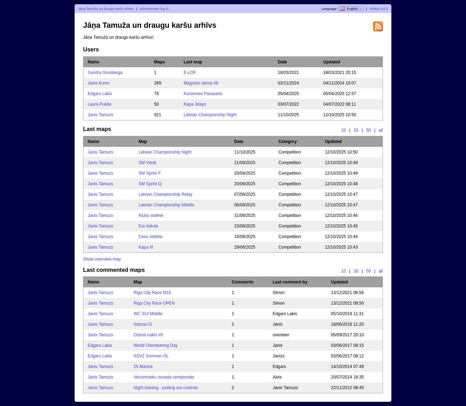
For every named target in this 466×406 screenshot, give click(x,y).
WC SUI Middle (147, 313)
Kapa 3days (195, 104)
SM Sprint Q (150, 183)
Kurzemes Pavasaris (203, 93)
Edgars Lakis (100, 93)
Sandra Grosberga (105, 72)
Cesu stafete (150, 236)
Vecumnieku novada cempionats (163, 377)
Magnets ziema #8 (201, 83)
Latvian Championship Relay (166, 194)
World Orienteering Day (155, 345)
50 (368, 130)
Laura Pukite (99, 104)
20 (356, 130)
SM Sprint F (150, 173)
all (381, 130)
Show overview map (102, 259)
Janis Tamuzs (100, 114)
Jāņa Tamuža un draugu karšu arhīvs (106, 9)
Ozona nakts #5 (148, 334)
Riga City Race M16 (152, 292)
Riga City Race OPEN (154, 303)
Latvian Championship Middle (166, 204)
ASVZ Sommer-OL (151, 356)
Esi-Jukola (148, 226)
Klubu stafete (151, 215)
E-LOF (190, 72)
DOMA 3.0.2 (379, 9)
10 (343, 130)
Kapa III (146, 247)
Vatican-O (142, 324)
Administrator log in (153, 9)
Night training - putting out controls (165, 387)
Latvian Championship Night (210, 114)
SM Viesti (147, 162)
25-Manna (142, 366)
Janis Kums (98, 83)
